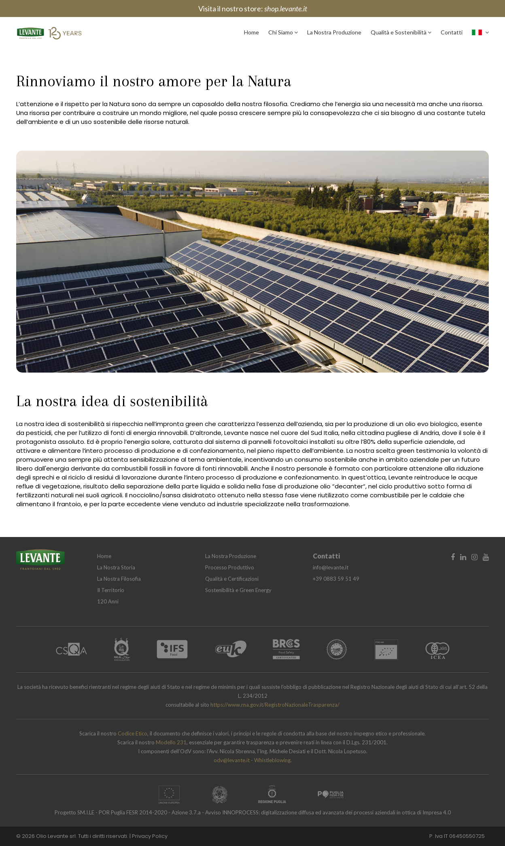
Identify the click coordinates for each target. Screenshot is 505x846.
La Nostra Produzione (334, 32)
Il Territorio (110, 590)
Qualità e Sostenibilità (401, 32)
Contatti (452, 32)
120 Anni (108, 601)
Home (251, 32)
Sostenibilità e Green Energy (238, 590)
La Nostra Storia (116, 567)
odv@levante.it (232, 760)
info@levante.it (330, 567)
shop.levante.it (285, 8)
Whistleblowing (272, 760)
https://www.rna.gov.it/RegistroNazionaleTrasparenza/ (274, 704)
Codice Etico (132, 733)
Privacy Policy (150, 836)
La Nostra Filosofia (119, 578)
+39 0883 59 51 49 (336, 578)
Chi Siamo (283, 32)
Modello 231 (171, 742)
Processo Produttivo (229, 567)
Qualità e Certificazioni (232, 578)
